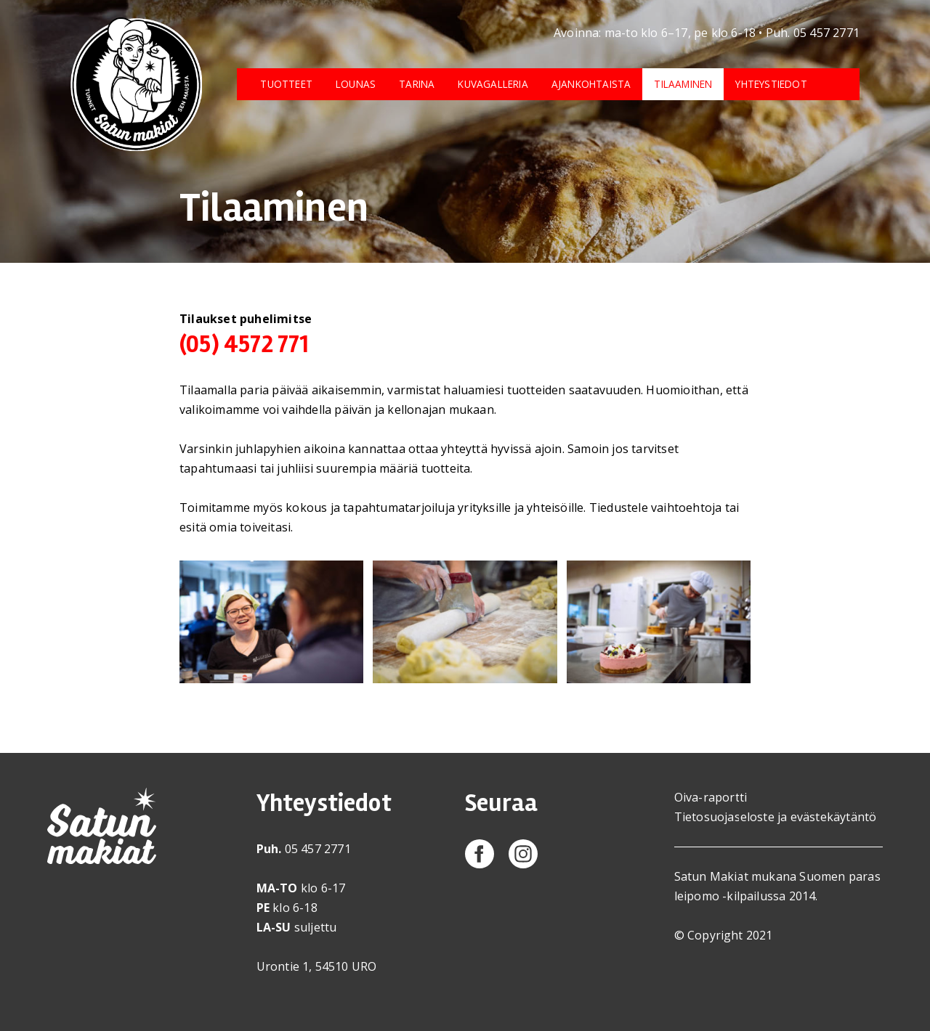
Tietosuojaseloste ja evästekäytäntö (775, 817)
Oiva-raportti (711, 797)
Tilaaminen (683, 84)
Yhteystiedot (770, 84)
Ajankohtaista (591, 84)
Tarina (416, 84)
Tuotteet (286, 84)
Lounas (356, 84)
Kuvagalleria (492, 84)
